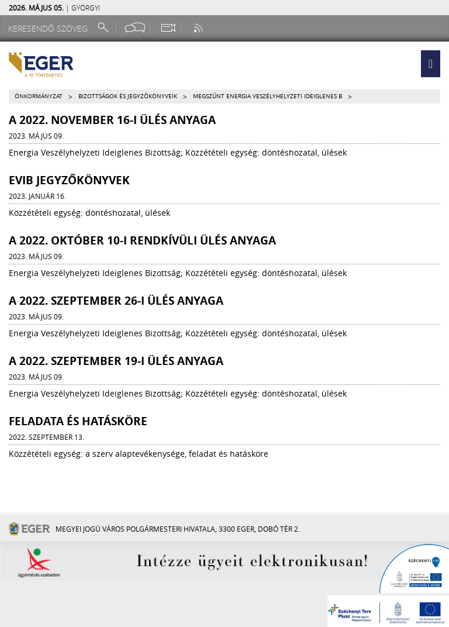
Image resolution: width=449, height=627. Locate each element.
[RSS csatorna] (199, 27)
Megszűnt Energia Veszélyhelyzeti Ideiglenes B (267, 96)
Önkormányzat (39, 96)
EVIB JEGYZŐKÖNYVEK (69, 180)
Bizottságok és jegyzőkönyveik (127, 96)
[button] (430, 63)
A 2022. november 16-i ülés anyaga (112, 120)
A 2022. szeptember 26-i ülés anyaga (116, 300)
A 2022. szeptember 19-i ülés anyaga (116, 360)
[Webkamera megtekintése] (167, 27)
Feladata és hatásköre (78, 421)
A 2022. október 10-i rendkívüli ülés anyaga (142, 240)
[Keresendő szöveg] (49, 28)
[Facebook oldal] (135, 27)
